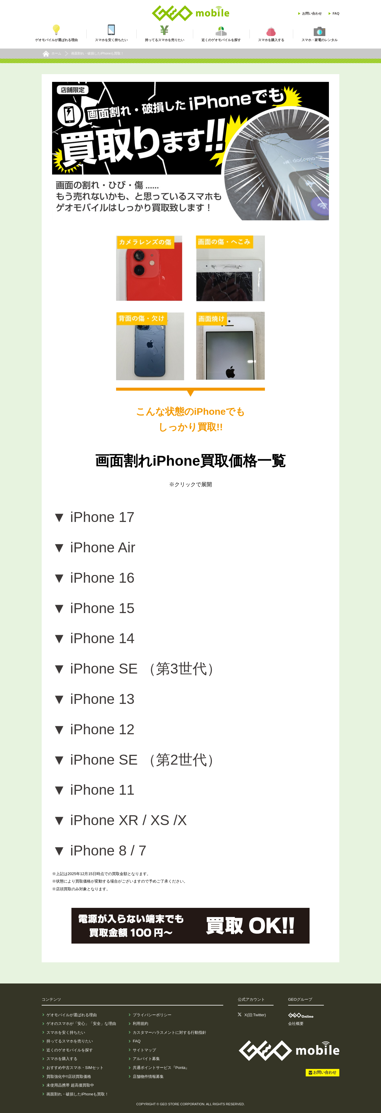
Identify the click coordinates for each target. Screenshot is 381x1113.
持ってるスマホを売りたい (69, 1041)
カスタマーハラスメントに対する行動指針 (169, 1032)
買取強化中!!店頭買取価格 (68, 1076)
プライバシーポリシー (152, 1015)
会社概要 (296, 1023)
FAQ (335, 13)
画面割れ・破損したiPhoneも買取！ (77, 1094)
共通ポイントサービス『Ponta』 (161, 1067)
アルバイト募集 (146, 1058)
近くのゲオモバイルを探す (69, 1050)
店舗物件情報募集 (148, 1076)
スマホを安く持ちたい (65, 1032)
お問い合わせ (312, 13)
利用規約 (140, 1023)
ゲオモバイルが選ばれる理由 (71, 1015)
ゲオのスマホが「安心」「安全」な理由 (81, 1023)
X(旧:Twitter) (255, 1015)
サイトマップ (144, 1050)
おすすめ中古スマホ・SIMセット (75, 1067)
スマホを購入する (61, 1058)
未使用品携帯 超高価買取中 (70, 1085)
